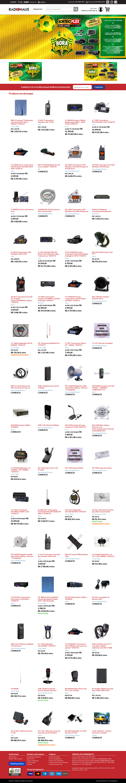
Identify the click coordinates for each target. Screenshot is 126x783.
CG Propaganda (112, 781)
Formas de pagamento (55, 759)
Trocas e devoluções (33, 760)
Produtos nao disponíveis (56, 760)
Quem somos (13, 757)
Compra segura (31, 762)
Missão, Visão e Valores (15, 759)
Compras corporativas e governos (58, 762)
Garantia (29, 764)
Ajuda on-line (30, 759)
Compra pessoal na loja (55, 764)
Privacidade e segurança (34, 757)
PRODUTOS (37, 9)
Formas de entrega (54, 757)
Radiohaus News (17, 764)
